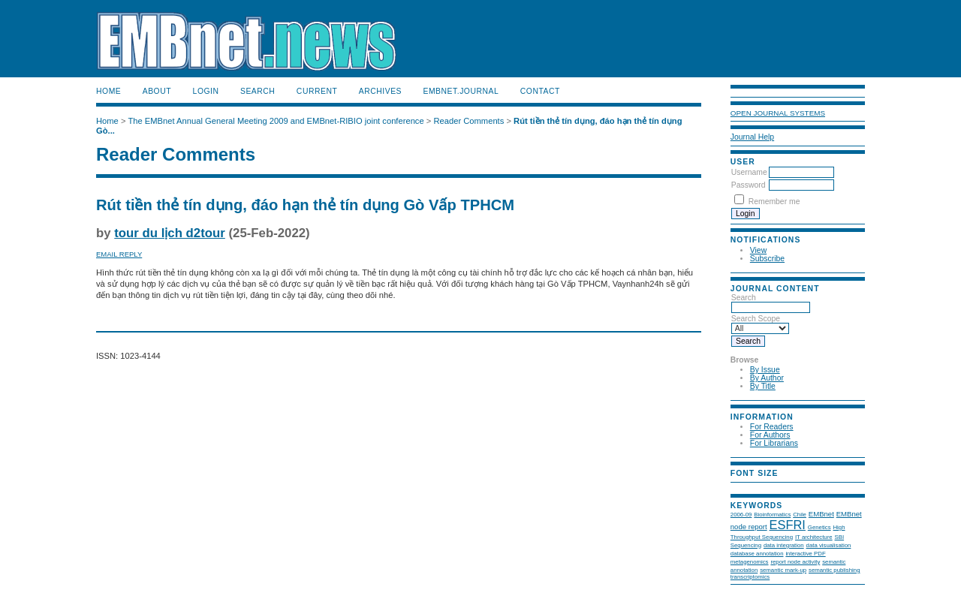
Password (748, 185)
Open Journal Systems (778, 113)
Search (257, 91)
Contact (540, 91)
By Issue (765, 370)
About (157, 91)
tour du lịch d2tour (169, 233)
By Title (763, 386)
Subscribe (767, 258)
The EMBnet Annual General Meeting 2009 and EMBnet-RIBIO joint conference (275, 120)
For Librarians (774, 443)
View (758, 250)
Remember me (774, 201)
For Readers (772, 427)
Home (108, 91)
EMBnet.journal (461, 91)
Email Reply (119, 254)
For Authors (770, 435)
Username (749, 172)
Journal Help (752, 137)
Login (206, 91)
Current (317, 91)
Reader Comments (468, 120)
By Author (767, 378)
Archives (380, 91)
